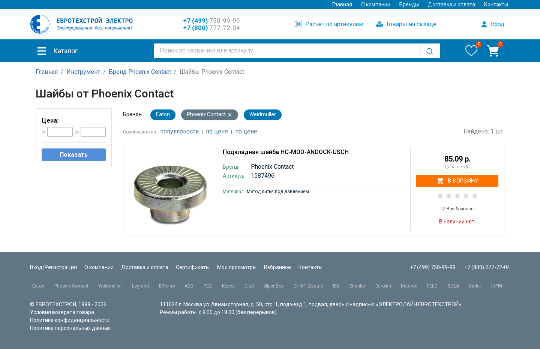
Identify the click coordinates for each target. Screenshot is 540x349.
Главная (342, 4)
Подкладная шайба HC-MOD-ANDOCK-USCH (286, 152)
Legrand (140, 286)
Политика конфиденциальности (70, 320)
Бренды (409, 4)
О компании (375, 4)
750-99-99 (211, 20)
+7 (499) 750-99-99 (433, 267)
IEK (336, 286)
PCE (208, 286)
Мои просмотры (236, 267)
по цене (217, 131)
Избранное (277, 267)
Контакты (496, 4)
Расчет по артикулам (329, 24)
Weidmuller (262, 114)
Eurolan (383, 286)
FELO (432, 286)
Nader (475, 286)
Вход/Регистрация (53, 267)
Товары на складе (406, 24)
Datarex (409, 286)
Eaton (163, 114)
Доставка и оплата (451, 4)
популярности (179, 131)
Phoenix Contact (209, 114)
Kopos (228, 286)
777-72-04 (211, 27)
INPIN (496, 286)
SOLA (453, 286)
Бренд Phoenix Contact (140, 71)
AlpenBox (274, 286)
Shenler (357, 286)
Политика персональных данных (70, 328)
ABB (189, 286)
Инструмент (83, 71)
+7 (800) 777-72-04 (487, 267)
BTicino (167, 286)
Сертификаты (193, 267)
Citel (249, 286)
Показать (74, 154)
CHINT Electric (308, 286)
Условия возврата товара (62, 312)
